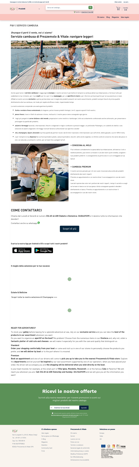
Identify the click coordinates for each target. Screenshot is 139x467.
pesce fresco (19, 114)
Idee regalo (45, 433)
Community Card (46, 448)
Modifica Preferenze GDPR (79, 454)
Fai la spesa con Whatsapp (50, 436)
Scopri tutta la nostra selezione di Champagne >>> (34, 297)
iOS (41, 243)
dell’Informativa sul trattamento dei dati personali (65, 415)
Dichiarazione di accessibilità (79, 460)
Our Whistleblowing (76, 457)
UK (101, 439)
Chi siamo (73, 433)
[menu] (27, 8)
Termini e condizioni (76, 445)
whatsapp (34, 223)
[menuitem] (28, 8)
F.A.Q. (43, 451)
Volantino (44, 445)
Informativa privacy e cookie (79, 451)
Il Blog (43, 439)
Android (35, 243)
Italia (101, 436)
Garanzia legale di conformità (79, 448)
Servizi (72, 436)
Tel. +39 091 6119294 (19, 438)
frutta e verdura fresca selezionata (27, 110)
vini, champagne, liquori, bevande (27, 133)
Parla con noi (74, 442)
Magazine (44, 442)
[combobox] (69, 7)
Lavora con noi (75, 439)
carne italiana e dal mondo (38, 118)
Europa (102, 433)
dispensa (33, 137)
